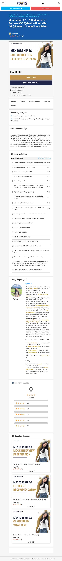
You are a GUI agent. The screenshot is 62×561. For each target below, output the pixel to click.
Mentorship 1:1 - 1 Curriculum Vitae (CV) (26, 535)
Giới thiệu (13, 101)
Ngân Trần (28, 283)
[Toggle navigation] (3, 3)
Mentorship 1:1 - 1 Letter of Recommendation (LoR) (29, 499)
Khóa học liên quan (34, 101)
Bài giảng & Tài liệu (17, 158)
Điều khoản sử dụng (50, 558)
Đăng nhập (45, 8)
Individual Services (21, 15)
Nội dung (22, 101)
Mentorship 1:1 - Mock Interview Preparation (27, 464)
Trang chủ (12, 15)
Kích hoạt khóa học (16, 8)
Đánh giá (13, 105)
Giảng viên (47, 101)
